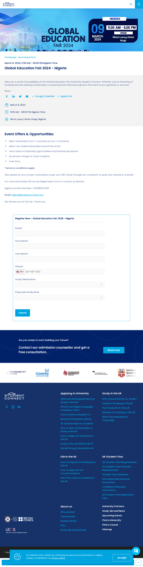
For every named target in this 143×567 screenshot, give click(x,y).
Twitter (20, 96)
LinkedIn (13, 96)
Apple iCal (64, 96)
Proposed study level (27, 292)
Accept (122, 557)
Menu (139, 4)
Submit (23, 312)
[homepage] (9, 4)
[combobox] (20, 271)
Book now (114, 350)
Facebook (7, 96)
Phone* (19, 266)
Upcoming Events (27, 57)
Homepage (10, 57)
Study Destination (25, 279)
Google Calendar (43, 96)
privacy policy (58, 558)
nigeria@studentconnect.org (27, 195)
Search (131, 4)
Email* (18, 228)
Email (27, 96)
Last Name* (21, 253)
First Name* (21, 241)
